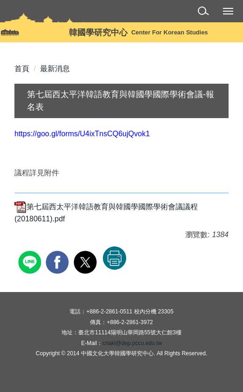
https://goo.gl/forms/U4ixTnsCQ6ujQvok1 (82, 134)
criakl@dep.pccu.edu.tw (132, 343)
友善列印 (114, 258)
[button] (205, 12)
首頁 (21, 69)
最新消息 (55, 69)
